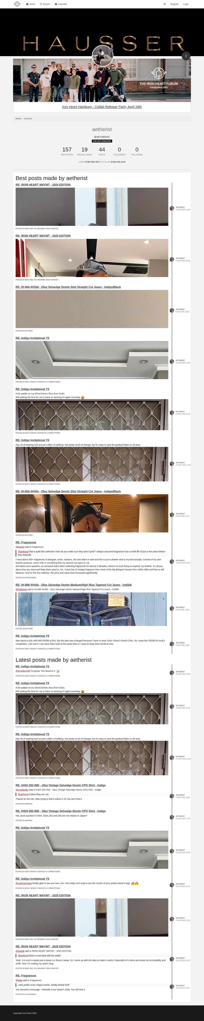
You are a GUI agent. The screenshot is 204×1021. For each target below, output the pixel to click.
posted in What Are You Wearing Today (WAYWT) (37, 228)
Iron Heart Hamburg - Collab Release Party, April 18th (102, 106)
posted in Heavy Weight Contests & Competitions (38, 382)
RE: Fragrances (26, 542)
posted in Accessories (26, 578)
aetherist (180, 207)
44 (102, 149)
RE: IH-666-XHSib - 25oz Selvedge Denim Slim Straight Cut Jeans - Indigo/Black (68, 287)
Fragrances (37, 547)
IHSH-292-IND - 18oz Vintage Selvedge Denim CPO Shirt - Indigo (68, 789)
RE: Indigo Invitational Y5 (32, 338)
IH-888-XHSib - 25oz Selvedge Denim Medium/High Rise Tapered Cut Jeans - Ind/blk (76, 589)
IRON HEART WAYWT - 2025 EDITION (51, 951)
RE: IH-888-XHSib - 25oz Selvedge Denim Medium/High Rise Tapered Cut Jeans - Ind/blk (74, 585)
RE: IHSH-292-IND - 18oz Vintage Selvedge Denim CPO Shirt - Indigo (61, 785)
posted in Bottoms (24, 331)
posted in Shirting (24, 804)
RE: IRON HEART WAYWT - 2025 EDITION (43, 184)
